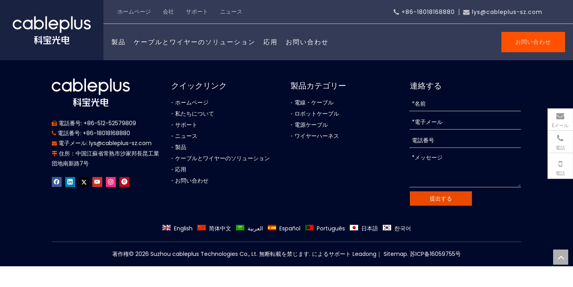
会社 (168, 12)
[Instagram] (111, 182)
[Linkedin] (70, 182)
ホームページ (134, 12)
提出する (441, 198)
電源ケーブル (311, 125)
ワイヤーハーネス (316, 136)
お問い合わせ (307, 42)
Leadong (364, 254)
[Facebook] (57, 182)
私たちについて (194, 114)
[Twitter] (84, 182)
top (560, 257)
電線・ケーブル (313, 102)
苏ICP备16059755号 (435, 254)
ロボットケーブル (316, 114)
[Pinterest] (124, 182)
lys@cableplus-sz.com (507, 12)
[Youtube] (97, 182)
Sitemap (394, 254)
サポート (197, 12)
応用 (270, 42)
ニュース (231, 12)
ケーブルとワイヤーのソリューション (194, 42)
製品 (118, 42)
